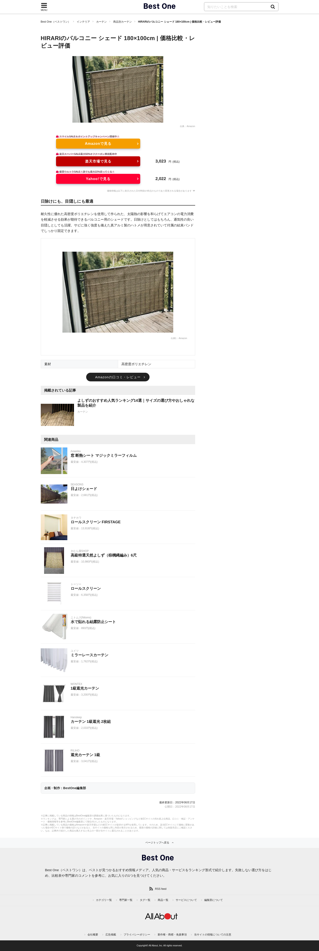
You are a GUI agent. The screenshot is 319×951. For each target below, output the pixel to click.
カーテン (101, 21)
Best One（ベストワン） (55, 21)
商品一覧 (163, 900)
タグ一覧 (145, 900)
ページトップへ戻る (157, 842)
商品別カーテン (122, 21)
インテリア (83, 21)
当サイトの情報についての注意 (212, 934)
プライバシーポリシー (137, 934)
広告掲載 (110, 934)
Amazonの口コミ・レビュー (117, 377)
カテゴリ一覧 (104, 900)
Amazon (191, 126)
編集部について (213, 900)
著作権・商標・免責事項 (172, 934)
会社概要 (93, 934)
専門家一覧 (125, 900)
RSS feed (160, 888)
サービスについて (186, 900)
